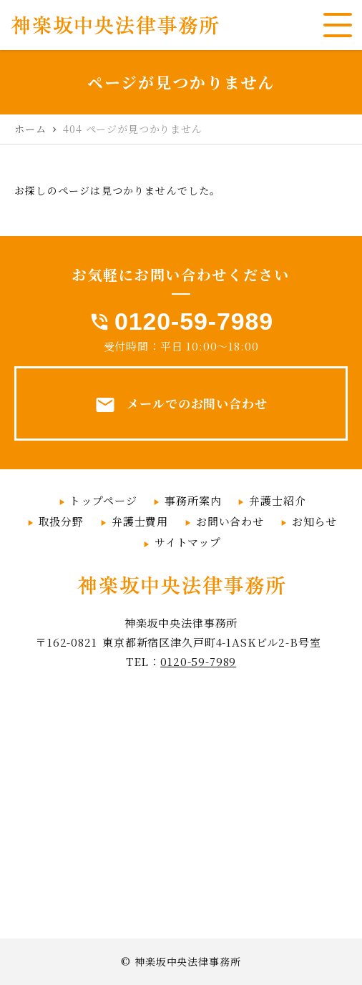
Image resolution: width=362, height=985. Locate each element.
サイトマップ (188, 541)
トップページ (103, 500)
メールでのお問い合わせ (180, 405)
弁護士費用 (140, 521)
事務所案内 (193, 500)
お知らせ (314, 521)
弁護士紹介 (277, 500)
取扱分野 (61, 521)
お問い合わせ (230, 521)
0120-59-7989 (193, 321)
